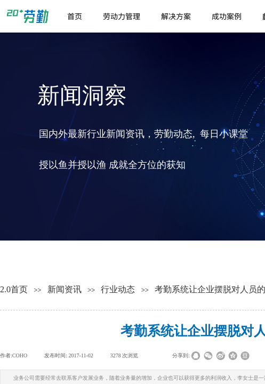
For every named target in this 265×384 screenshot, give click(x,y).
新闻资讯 (64, 289)
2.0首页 (14, 289)
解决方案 (176, 16)
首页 (74, 16)
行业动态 (118, 289)
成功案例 (227, 16)
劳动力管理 (121, 16)
